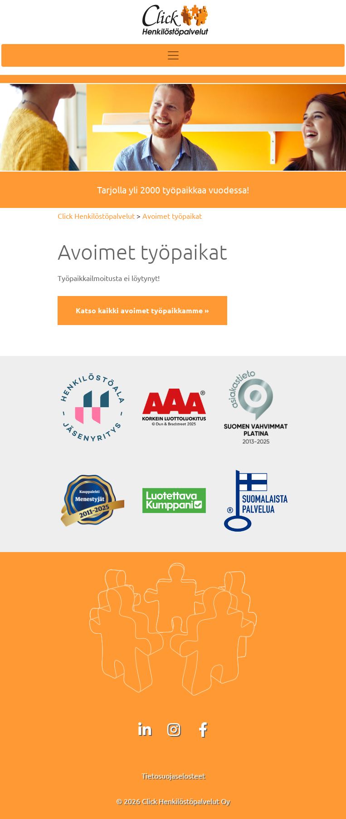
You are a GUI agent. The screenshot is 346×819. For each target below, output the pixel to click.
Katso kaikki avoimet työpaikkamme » (142, 310)
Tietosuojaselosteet (173, 775)
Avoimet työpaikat (172, 215)
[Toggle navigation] (173, 55)
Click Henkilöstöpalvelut (96, 215)
